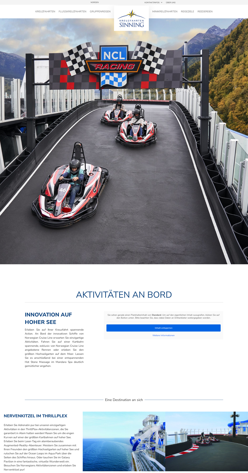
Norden (95, 2)
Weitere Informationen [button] (163, 335)
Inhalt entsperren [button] (163, 327)
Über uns (170, 2)
